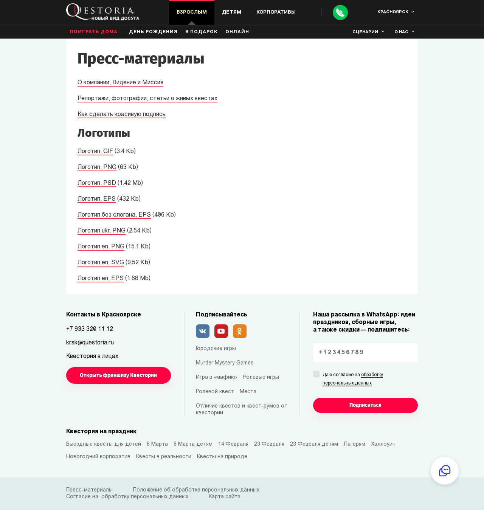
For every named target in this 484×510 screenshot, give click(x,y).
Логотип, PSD (97, 183)
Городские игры (216, 349)
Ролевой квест (215, 392)
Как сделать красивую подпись (122, 115)
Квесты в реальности (163, 457)
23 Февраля (269, 444)
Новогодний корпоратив (98, 457)
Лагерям (354, 444)
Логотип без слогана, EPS (114, 215)
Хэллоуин (383, 444)
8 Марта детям (193, 444)
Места (248, 392)
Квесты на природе (222, 457)
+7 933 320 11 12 (89, 329)
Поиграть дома (94, 32)
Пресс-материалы (89, 490)
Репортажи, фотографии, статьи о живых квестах (147, 99)
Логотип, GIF (95, 152)
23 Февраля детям (314, 444)
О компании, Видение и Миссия (120, 83)
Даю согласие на (353, 379)
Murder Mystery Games (225, 363)
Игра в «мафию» (216, 377)
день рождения (153, 32)
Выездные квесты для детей (103, 444)
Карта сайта (224, 497)
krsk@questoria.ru (90, 343)
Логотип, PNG (97, 167)
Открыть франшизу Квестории (118, 375)
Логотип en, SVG (101, 263)
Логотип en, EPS (101, 279)
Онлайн (237, 32)
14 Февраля (233, 444)
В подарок (201, 32)
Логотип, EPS (97, 199)
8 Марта (157, 444)
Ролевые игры (261, 377)
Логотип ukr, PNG (102, 231)
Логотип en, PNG (101, 247)
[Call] (340, 12)
